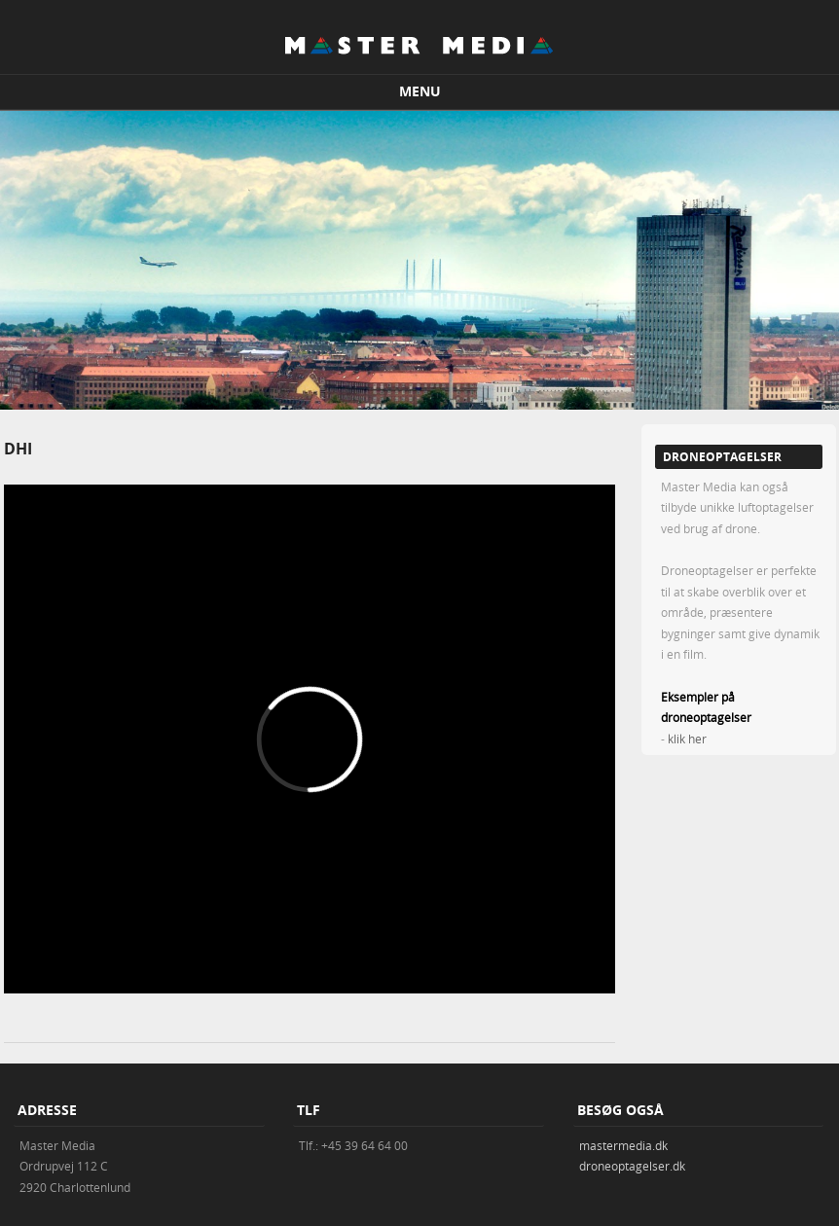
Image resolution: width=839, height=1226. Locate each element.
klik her (687, 738)
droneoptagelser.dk (632, 1165)
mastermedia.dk (623, 1145)
